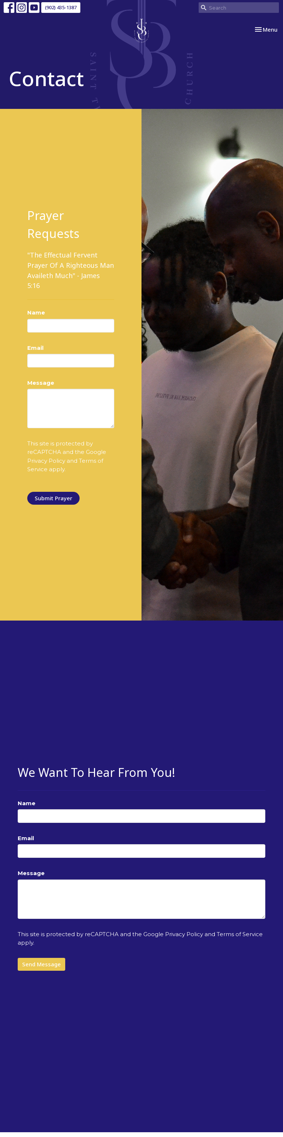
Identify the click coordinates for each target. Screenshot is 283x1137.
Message (40, 382)
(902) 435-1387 (61, 7)
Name (36, 312)
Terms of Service (240, 934)
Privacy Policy (46, 460)
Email (35, 347)
